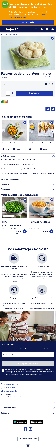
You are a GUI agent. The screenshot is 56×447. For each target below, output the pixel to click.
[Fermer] (53, 2)
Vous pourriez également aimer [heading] (19, 194)
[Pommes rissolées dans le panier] (51, 231)
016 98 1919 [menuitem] (6, 394)
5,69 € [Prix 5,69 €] (17, 231)
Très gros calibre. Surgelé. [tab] (17, 164)
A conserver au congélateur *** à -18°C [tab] (18, 169)
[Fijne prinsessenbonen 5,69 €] (14, 217)
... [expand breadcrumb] (4, 34)
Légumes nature (11, 34)
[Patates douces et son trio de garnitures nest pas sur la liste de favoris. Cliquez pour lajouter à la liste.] (52, 123)
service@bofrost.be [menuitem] (9, 391)
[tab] (41, 29)
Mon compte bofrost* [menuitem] (10, 384)
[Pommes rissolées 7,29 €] (41, 217)
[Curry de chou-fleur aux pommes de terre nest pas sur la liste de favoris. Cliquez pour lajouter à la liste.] (25, 123)
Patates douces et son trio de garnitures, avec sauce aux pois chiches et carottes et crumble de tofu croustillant (41, 144)
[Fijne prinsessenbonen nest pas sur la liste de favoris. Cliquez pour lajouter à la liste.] (25, 200)
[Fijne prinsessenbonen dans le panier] (25, 231)
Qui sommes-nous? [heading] (28, 407)
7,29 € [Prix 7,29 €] (44, 231)
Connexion (14, 84)
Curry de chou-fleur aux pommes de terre (11, 144)
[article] (28, 131)
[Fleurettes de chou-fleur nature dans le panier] (34, 93)
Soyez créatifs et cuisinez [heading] (17, 116)
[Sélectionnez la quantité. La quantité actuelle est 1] (8, 93)
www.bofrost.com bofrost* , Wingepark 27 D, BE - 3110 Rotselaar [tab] (27, 173)
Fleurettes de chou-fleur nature (26, 74)
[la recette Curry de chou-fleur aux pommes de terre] (14, 130)
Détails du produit (50, 77)
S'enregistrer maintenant (28, 364)
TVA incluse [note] (19, 234)
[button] (4, 29)
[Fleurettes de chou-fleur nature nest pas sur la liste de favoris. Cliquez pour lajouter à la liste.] (52, 38)
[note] (41, 149)
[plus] (12, 93)
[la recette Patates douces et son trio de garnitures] (41, 130)
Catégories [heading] (28, 412)
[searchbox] (36, 29)
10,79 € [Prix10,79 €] (49, 84)
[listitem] (41, 135)
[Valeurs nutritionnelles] (5, 101)
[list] (28, 282)
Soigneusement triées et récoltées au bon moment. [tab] (18, 159)
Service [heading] (28, 402)
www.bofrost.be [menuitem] (8, 388)
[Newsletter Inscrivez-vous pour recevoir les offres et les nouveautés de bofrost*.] (28, 361)
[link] (15, 29)
